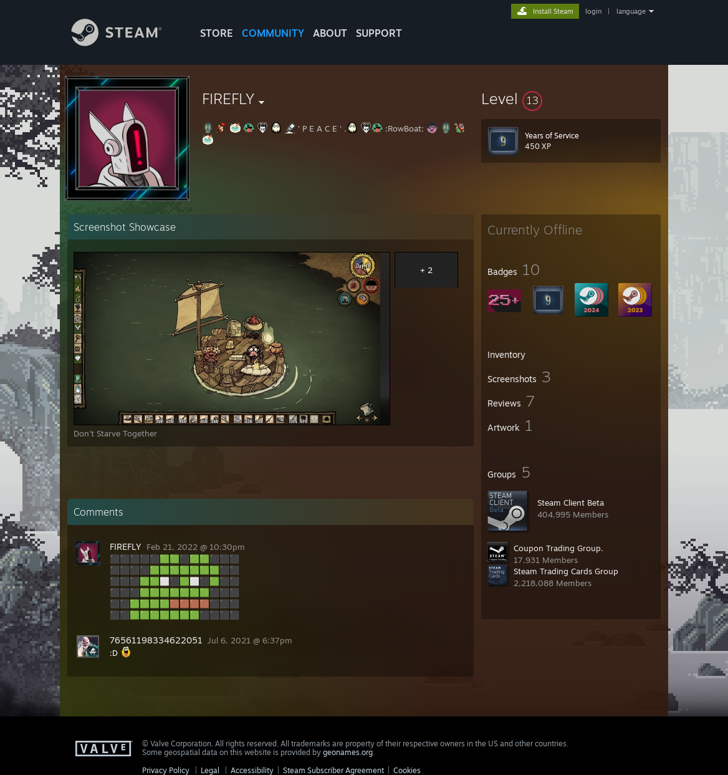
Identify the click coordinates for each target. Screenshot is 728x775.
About (330, 33)
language (631, 11)
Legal (210, 770)
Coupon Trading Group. (558, 548)
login (593, 11)
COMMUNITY (273, 33)
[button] (571, 98)
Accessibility (252, 770)
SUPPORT (379, 33)
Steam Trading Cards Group (566, 571)
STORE (216, 33)
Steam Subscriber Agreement (333, 770)
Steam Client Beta (570, 503)
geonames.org (348, 752)
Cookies (407, 770)
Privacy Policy (165, 770)
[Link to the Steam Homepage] (126, 42)
